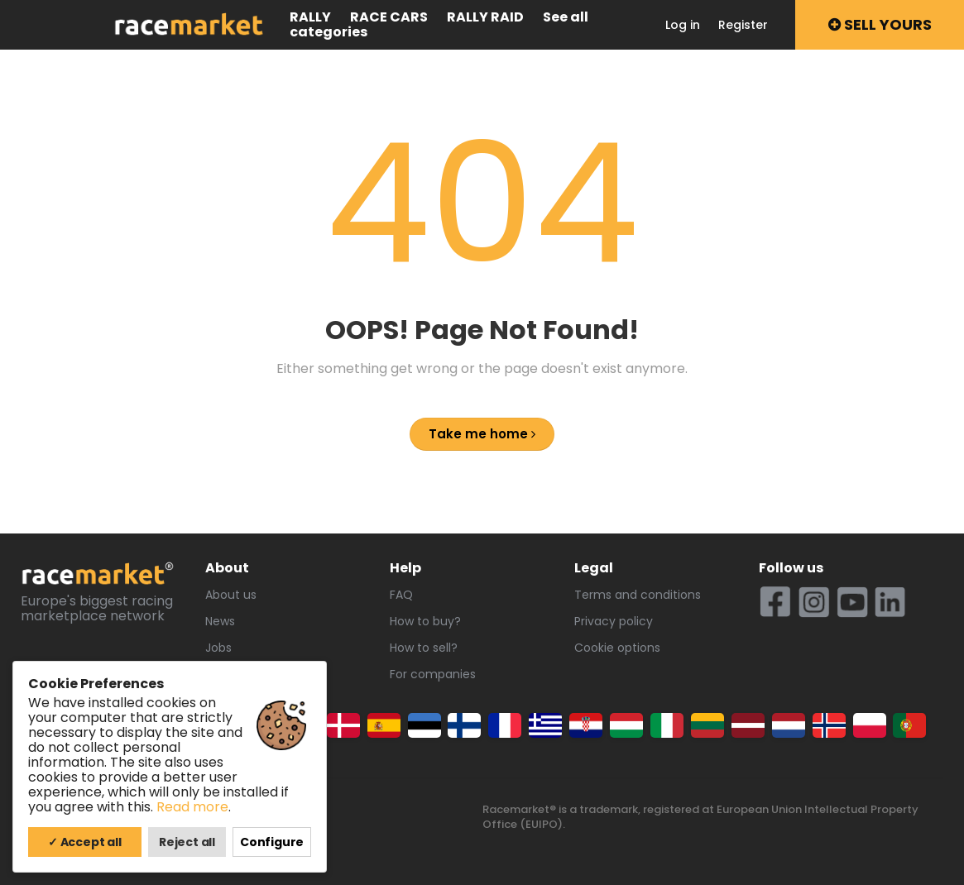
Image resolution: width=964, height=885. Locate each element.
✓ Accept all (85, 842)
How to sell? (424, 647)
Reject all (187, 842)
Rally (310, 16)
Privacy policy (613, 621)
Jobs (218, 647)
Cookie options (617, 647)
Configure (272, 842)
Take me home (482, 433)
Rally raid (485, 16)
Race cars (389, 16)
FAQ (401, 594)
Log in (682, 25)
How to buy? (425, 621)
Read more (192, 806)
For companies (433, 674)
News (220, 621)
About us (231, 594)
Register (743, 25)
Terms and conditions (637, 594)
